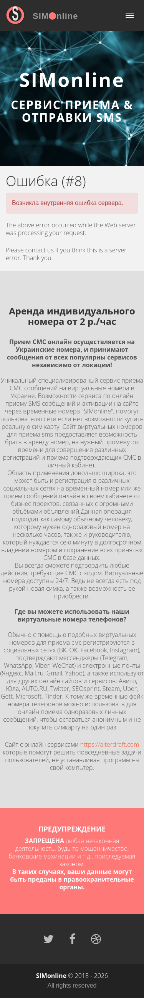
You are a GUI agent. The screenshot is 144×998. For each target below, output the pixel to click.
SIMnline (55, 16)
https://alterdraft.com (109, 744)
